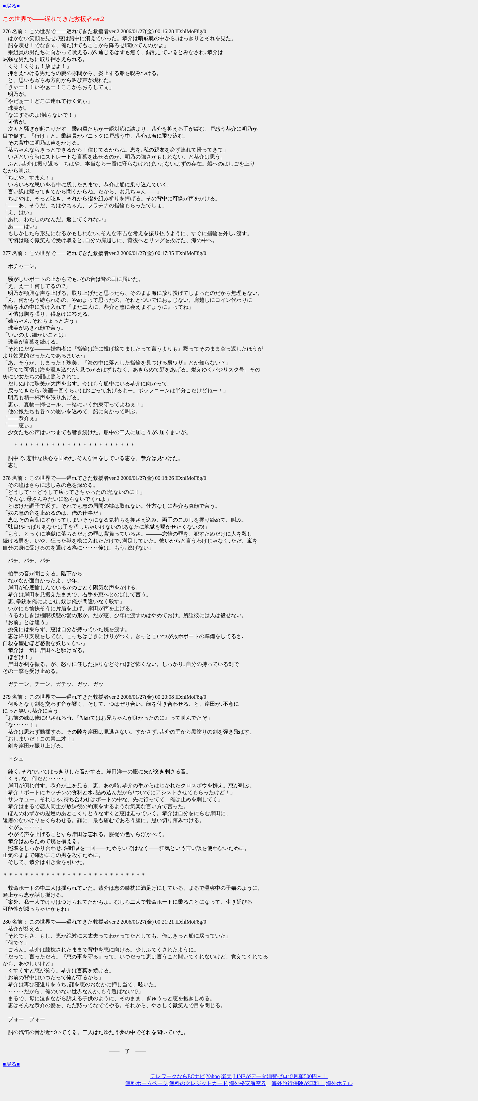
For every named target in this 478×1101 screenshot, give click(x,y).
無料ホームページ (146, 1083)
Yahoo (213, 1076)
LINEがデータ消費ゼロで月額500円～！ (280, 1076)
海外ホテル (339, 1083)
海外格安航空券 (247, 1083)
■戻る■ (11, 6)
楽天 (226, 1076)
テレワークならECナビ (177, 1076)
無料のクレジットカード (198, 1083)
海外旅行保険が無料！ (298, 1083)
